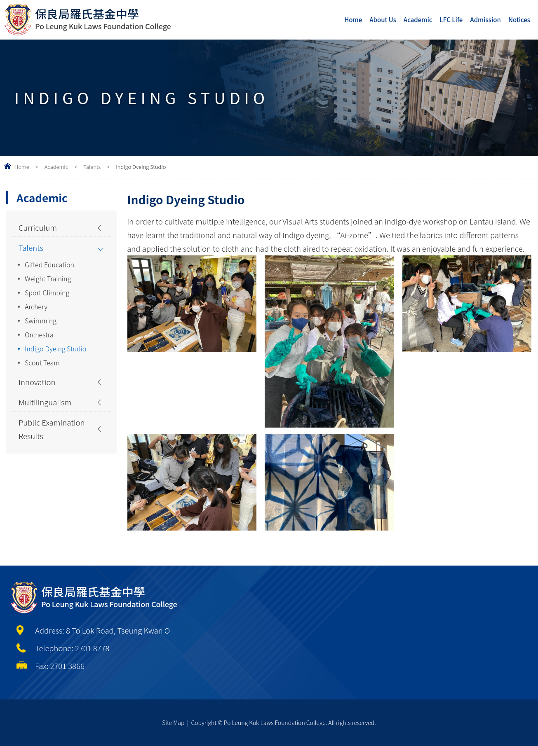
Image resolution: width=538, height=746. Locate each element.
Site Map (173, 722)
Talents (92, 167)
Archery (36, 306)
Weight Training (48, 278)
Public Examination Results (52, 429)
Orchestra (39, 334)
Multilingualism (45, 402)
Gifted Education (49, 264)
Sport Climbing (47, 292)
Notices (519, 19)
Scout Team (42, 362)
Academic (418, 19)
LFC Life (451, 19)
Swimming (40, 320)
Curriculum (38, 227)
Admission (485, 19)
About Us (382, 19)
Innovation (37, 382)
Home (353, 19)
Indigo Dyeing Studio (55, 348)
